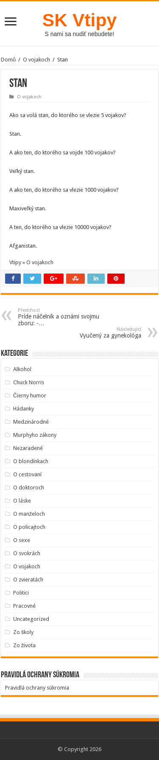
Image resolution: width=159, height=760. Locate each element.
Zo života (24, 645)
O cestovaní (27, 474)
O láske (22, 500)
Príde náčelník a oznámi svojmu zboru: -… (61, 317)
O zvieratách (28, 579)
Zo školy (23, 632)
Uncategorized (31, 619)
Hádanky (23, 408)
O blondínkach (30, 461)
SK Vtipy (79, 20)
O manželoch (29, 514)
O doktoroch (28, 487)
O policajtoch (29, 527)
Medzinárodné (31, 422)
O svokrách (26, 553)
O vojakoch (36, 59)
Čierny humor (29, 395)
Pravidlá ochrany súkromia (37, 688)
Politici (21, 593)
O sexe (21, 540)
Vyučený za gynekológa (97, 333)
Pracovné (24, 606)
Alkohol (22, 369)
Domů (8, 59)
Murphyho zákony (34, 435)
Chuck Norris (28, 382)
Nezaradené (28, 448)
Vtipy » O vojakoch (31, 262)
